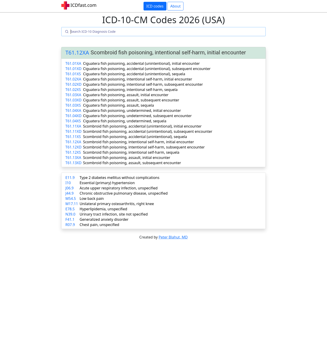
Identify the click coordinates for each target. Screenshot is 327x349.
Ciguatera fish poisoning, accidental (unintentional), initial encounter (141, 63)
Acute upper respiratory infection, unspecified (118, 188)
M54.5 (70, 198)
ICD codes (155, 6)
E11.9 (70, 177)
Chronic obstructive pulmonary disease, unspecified (123, 193)
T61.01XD (73, 68)
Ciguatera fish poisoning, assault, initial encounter (125, 94)
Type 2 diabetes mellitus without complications (119, 177)
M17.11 (71, 203)
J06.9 (69, 188)
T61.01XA (73, 63)
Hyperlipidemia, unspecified (103, 208)
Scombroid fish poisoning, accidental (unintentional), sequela (135, 136)
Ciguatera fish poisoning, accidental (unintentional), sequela (134, 73)
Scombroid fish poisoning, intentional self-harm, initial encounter (138, 141)
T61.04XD (73, 115)
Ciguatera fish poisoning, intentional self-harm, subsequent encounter (143, 84)
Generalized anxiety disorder (103, 219)
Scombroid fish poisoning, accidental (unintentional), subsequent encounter (147, 131)
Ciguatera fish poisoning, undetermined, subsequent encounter (137, 115)
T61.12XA (77, 52)
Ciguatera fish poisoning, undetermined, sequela (124, 120)
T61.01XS (73, 73)
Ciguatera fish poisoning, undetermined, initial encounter (132, 110)
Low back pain (91, 198)
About (175, 6)
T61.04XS (73, 120)
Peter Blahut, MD (173, 237)
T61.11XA (73, 126)
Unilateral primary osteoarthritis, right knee (116, 203)
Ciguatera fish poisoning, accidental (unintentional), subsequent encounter (147, 68)
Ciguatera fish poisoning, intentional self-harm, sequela (130, 89)
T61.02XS (73, 89)
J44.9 (69, 193)
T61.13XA (73, 157)
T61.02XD (73, 84)
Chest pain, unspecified (99, 224)
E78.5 (70, 208)
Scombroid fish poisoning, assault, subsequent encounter (132, 162)
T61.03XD (73, 100)
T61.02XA (73, 79)
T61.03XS (73, 105)
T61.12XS (73, 152)
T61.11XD (73, 131)
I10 (68, 182)
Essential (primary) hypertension (107, 182)
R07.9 (70, 224)
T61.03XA (73, 94)
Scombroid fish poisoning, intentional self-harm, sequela (131, 152)
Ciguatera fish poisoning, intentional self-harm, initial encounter (137, 79)
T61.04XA (73, 110)
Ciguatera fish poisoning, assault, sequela (118, 105)
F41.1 (69, 219)
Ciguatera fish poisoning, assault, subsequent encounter (131, 100)
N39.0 (70, 214)
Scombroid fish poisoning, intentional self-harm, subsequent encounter (144, 147)
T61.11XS (73, 136)
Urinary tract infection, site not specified (113, 214)
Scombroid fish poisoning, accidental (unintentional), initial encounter (142, 126)
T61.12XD (73, 147)
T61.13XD (73, 162)
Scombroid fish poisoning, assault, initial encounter (126, 157)
